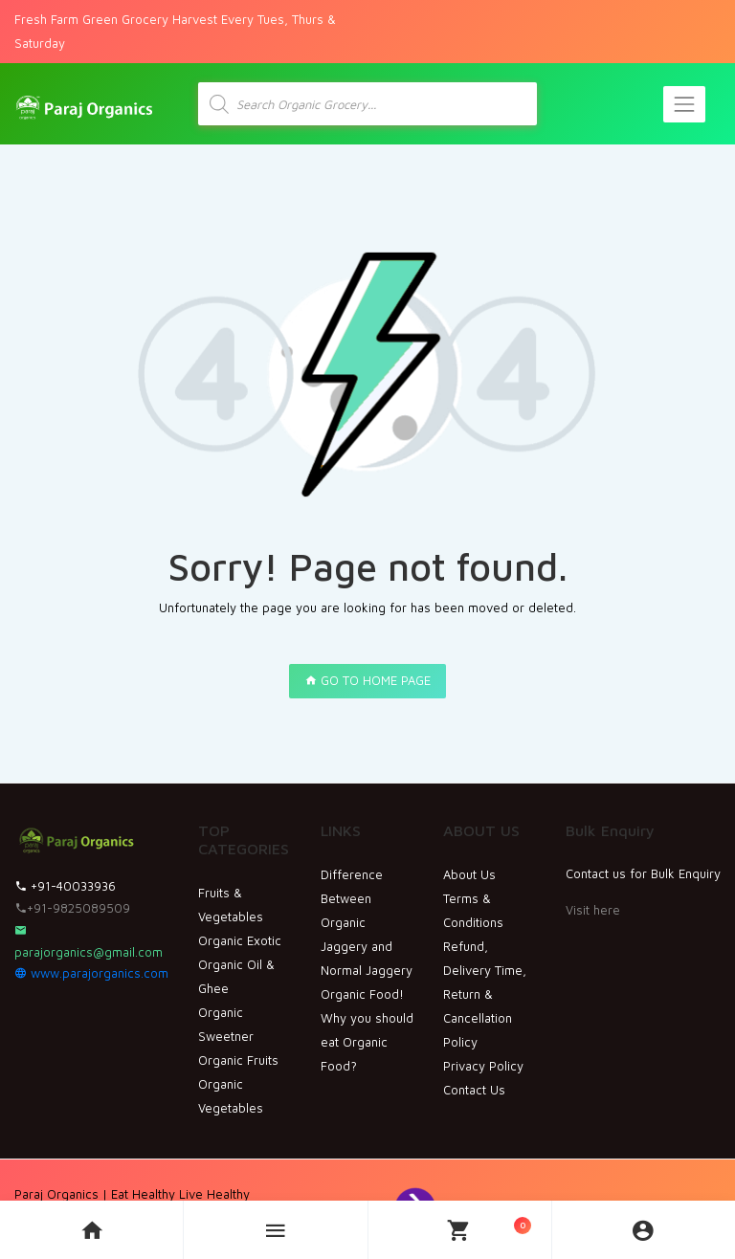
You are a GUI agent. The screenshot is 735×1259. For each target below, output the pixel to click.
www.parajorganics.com (91, 973)
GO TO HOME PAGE (367, 680)
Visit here (593, 909)
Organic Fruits (238, 1060)
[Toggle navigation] (684, 104)
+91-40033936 (65, 886)
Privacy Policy (483, 1065)
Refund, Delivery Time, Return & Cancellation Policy (484, 994)
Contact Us (474, 1089)
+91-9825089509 (72, 908)
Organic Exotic (239, 940)
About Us (469, 874)
